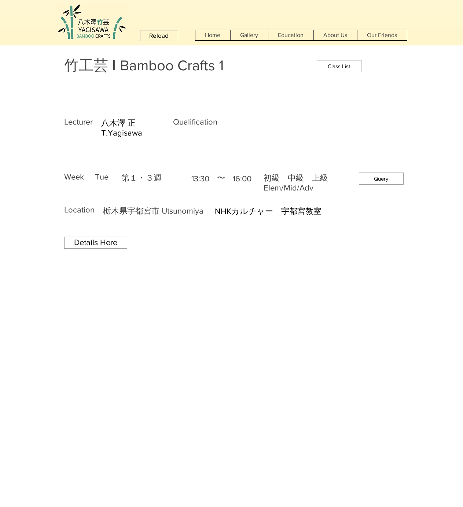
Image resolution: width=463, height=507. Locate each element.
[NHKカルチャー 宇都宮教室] (308, 212)
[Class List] (339, 66)
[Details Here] (95, 243)
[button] (159, 35)
